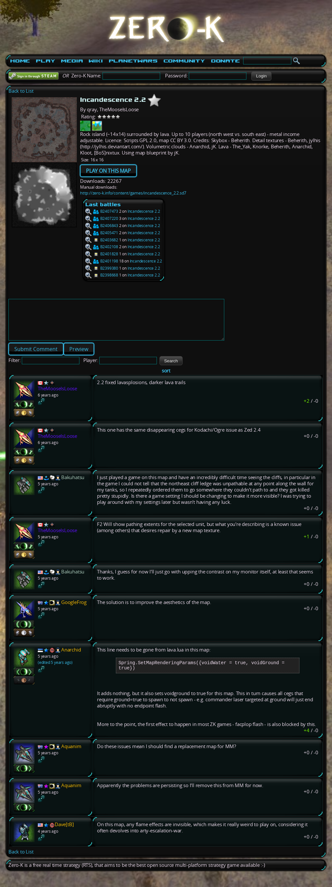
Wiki (96, 61)
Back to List (21, 91)
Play (45, 61)
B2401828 (101, 254)
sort (166, 378)
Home (20, 61)
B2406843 (101, 225)
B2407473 (101, 211)
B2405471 (101, 232)
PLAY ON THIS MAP (108, 170)
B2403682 (101, 240)
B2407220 (101, 218)
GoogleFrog (74, 610)
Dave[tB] (64, 835)
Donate (225, 61)
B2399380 (101, 268)
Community (184, 61)
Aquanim (71, 757)
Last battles (103, 204)
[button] (261, 76)
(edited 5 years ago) (55, 670)
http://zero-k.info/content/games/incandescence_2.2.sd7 (133, 193)
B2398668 (101, 275)
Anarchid (71, 657)
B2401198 (101, 261)
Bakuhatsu (72, 485)
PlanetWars (133, 61)
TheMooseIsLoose (57, 396)
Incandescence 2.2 (144, 211)
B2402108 (101, 246)
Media (72, 61)
